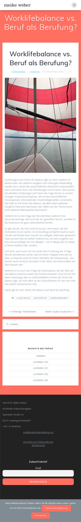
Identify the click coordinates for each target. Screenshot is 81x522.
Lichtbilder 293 (40, 368)
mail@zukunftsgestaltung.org (38, 432)
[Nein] (77, 510)
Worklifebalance (59, 298)
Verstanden (40, 515)
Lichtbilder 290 (40, 380)
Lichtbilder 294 (40, 361)
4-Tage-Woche (23, 298)
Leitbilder (40, 355)
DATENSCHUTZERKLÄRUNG (38, 442)
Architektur (40, 298)
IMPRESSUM (38, 445)
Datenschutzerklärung (56, 508)
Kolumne (35, 71)
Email (38, 468)
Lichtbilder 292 (40, 374)
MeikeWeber (19, 71)
